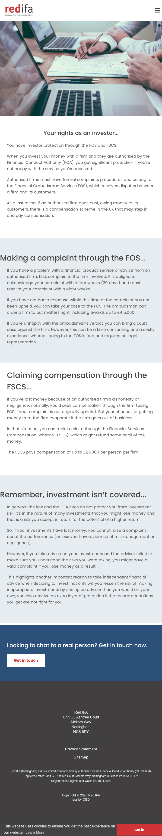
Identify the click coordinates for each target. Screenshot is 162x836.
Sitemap (81, 757)
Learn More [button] (34, 832)
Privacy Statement (81, 749)
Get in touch (26, 660)
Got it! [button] (139, 830)
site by (81, 799)
